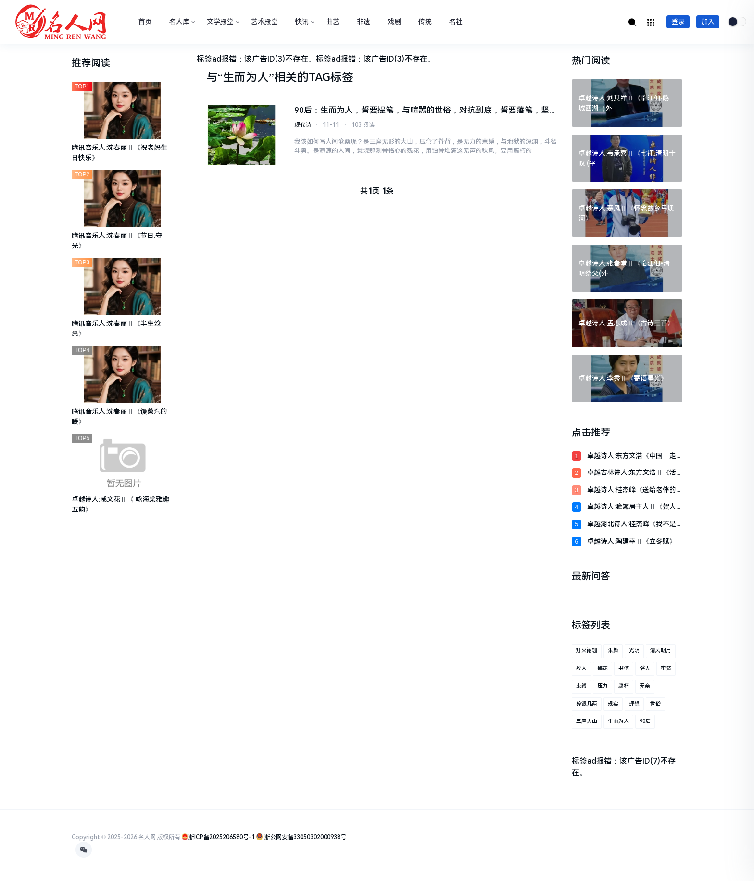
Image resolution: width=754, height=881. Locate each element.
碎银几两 (586, 704)
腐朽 (623, 686)
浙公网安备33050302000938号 (304, 837)
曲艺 (332, 21)
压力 (602, 686)
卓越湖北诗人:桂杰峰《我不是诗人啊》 (631, 524)
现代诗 (303, 125)
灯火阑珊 (586, 650)
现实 (613, 704)
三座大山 (586, 721)
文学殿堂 (222, 21)
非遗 (363, 21)
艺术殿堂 (264, 21)
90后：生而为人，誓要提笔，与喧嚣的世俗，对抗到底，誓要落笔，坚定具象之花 (421, 111)
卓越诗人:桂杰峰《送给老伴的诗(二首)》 (631, 490)
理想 (634, 704)
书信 (623, 668)
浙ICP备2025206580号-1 (221, 837)
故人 (581, 668)
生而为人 (618, 721)
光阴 (634, 650)
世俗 (655, 704)
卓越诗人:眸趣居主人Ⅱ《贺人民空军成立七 (631, 507)
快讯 (304, 21)
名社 (456, 21)
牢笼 (666, 668)
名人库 (181, 21)
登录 (678, 21)
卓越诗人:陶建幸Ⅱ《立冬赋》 (631, 541)
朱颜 (613, 650)
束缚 (581, 686)
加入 (708, 21)
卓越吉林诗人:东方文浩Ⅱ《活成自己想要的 (631, 473)
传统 (425, 21)
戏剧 (394, 21)
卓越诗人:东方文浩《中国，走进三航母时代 (631, 456)
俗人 (645, 668)
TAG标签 (331, 77)
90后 (645, 721)
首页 (145, 21)
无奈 (645, 686)
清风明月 (660, 650)
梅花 (602, 668)
